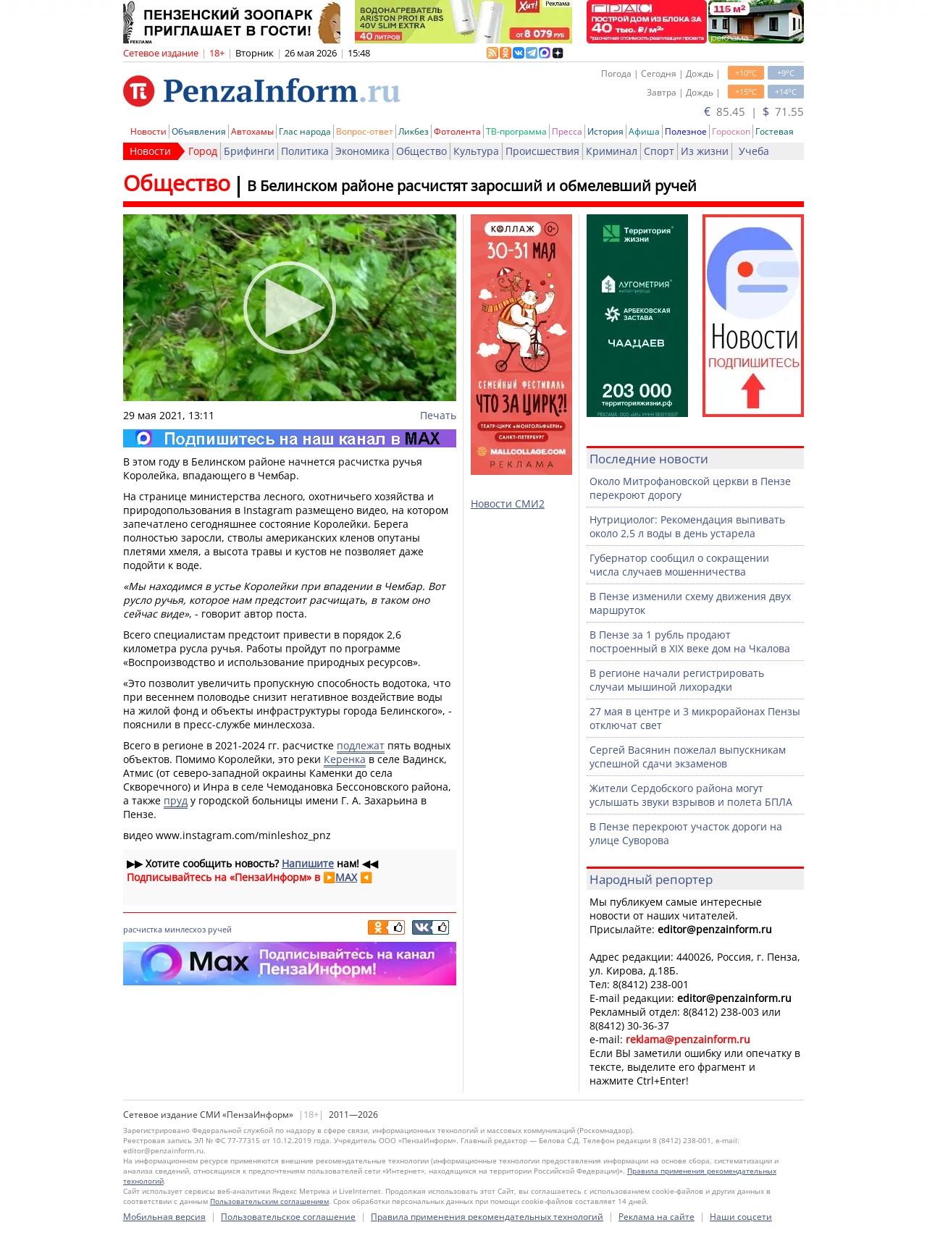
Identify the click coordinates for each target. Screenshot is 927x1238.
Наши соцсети (741, 1216)
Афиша (644, 131)
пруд (176, 800)
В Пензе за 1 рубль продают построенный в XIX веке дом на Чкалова (690, 641)
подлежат (361, 745)
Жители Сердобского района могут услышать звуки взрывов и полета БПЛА (691, 795)
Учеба (754, 151)
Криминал (611, 151)
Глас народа (305, 131)
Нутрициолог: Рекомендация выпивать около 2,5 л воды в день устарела (687, 526)
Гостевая (774, 131)
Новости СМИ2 (508, 503)
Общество (421, 151)
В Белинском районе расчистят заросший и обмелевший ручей (472, 185)
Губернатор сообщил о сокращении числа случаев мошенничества (679, 564)
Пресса (567, 131)
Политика (305, 151)
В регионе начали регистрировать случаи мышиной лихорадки (677, 680)
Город (202, 151)
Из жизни (705, 151)
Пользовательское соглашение (288, 1216)
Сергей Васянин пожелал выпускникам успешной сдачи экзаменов (688, 756)
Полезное (686, 131)
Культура (476, 151)
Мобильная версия (164, 1216)
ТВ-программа (516, 131)
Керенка (345, 759)
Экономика (362, 151)
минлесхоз (185, 929)
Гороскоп (731, 131)
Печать (438, 415)
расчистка (142, 929)
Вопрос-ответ (364, 131)
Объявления (199, 131)
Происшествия (542, 151)
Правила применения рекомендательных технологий (487, 1216)
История (605, 131)
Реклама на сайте (656, 1216)
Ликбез (413, 131)
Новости (148, 131)
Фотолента (457, 131)
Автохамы (252, 131)
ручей (220, 929)
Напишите (308, 863)
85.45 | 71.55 (754, 111)
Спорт (659, 151)
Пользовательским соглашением (269, 1201)
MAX (346, 877)
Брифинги (249, 151)
